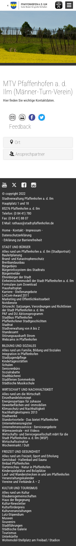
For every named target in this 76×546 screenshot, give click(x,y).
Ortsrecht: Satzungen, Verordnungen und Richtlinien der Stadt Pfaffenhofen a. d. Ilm (36, 308)
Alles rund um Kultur (15, 492)
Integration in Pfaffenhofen (20, 354)
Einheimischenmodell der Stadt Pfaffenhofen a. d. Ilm (38, 281)
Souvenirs (8, 522)
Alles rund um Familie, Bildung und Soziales (31, 350)
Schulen (7, 365)
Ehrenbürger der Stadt (16, 277)
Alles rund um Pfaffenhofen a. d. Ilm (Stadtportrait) (36, 251)
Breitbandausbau (13, 262)
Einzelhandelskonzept (16, 397)
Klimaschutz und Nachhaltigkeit (23, 408)
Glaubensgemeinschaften (19, 496)
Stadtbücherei (11, 376)
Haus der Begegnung (16, 500)
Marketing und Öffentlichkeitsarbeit (26, 299)
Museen (7, 518)
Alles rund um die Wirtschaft (21, 394)
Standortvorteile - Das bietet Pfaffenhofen (30, 419)
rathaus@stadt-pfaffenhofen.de (33, 223)
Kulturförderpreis (13, 507)
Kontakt (18, 230)
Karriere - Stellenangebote (19, 292)
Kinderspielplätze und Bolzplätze (24, 471)
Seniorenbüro (11, 368)
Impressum (33, 230)
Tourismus (9, 533)
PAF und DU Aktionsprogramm (22, 314)
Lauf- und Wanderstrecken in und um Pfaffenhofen (35, 474)
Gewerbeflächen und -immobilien (24, 405)
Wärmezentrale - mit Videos (21, 430)
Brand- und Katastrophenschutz (23, 259)
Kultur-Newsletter (14, 503)
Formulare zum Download (19, 284)
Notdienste (9, 303)
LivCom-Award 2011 (15, 295)
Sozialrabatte (11, 372)
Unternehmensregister (17, 423)
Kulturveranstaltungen (16, 511)
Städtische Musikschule (18, 383)
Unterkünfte (10, 536)
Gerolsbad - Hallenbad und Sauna (24, 460)
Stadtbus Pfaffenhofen (17, 317)
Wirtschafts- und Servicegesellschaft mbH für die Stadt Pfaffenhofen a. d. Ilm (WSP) (35, 436)
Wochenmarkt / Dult (15, 445)
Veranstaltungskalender (18, 478)
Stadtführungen (12, 525)
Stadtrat (7, 325)
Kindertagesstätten (15, 361)
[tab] (38, 142)
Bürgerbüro (9, 266)
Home (6, 230)
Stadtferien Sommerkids (18, 379)
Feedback (20, 126)
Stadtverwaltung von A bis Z (21, 328)
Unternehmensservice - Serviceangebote (29, 427)
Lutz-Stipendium (13, 514)
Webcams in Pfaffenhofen (19, 339)
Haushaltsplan (11, 288)
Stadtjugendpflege (14, 357)
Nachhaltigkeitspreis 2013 (19, 412)
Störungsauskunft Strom (18, 336)
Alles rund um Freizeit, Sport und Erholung (30, 456)
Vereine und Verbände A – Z (21, 482)
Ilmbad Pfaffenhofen (15, 463)
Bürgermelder (11, 273)
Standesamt (10, 332)
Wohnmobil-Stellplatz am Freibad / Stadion (31, 540)
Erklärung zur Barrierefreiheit (23, 240)
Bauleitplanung (12, 255)
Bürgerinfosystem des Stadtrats (23, 270)
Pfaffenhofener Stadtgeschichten (24, 321)
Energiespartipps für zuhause (21, 401)
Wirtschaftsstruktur (15, 441)
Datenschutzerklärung (16, 235)
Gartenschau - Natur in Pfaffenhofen (26, 467)
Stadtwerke (9, 416)
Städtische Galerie (14, 529)
